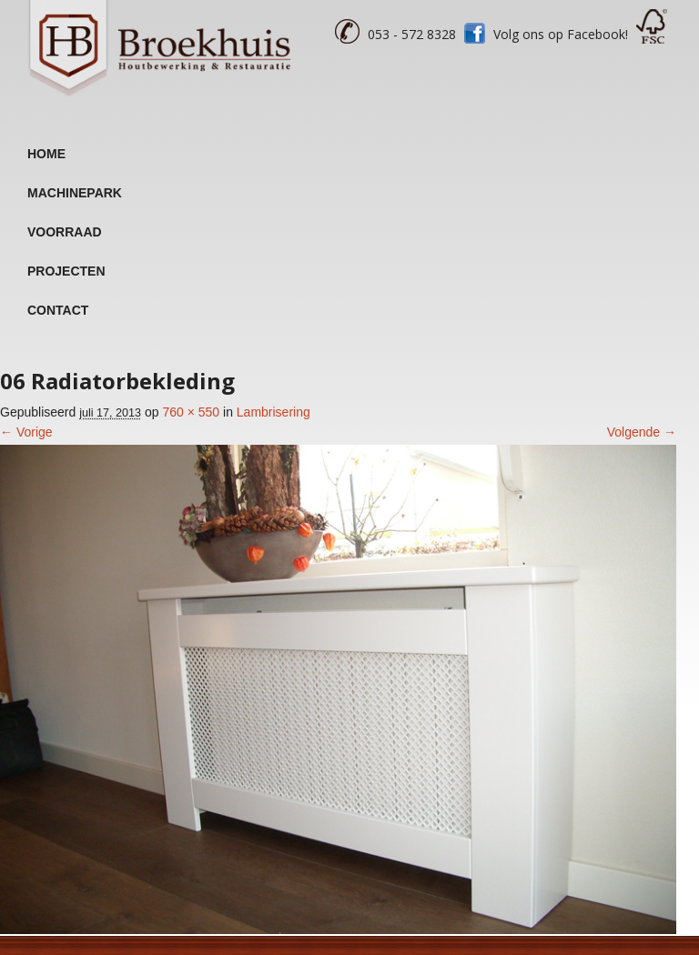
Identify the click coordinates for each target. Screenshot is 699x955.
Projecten (66, 271)
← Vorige (26, 432)
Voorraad (64, 232)
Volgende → (641, 432)
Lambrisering (273, 412)
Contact (57, 310)
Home (46, 153)
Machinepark (74, 193)
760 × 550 (190, 412)
